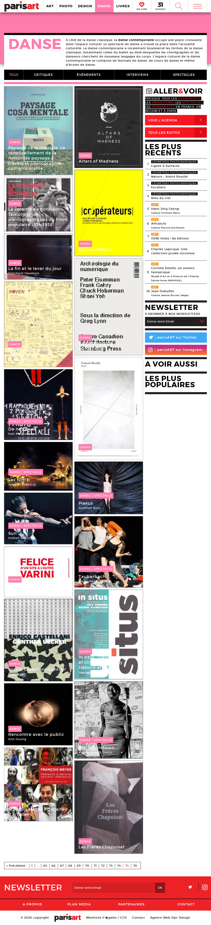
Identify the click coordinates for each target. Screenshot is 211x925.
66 (54, 866)
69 (79, 866)
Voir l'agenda (177, 120)
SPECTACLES (184, 75)
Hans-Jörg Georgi (165, 209)
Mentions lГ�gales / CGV (106, 917)
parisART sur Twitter (171, 338)
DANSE (104, 6)
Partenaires (131, 904)
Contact (186, 904)
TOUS (13, 75)
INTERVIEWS (137, 75)
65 (45, 866)
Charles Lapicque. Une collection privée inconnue (173, 251)
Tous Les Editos (177, 132)
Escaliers (158, 187)
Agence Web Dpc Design (170, 917)
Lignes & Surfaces (165, 166)
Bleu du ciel (161, 198)
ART (50, 6)
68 (70, 866)
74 (119, 866)
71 (95, 866)
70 (87, 866)
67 (62, 866)
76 (135, 866)
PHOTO (66, 6)
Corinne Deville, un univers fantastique (173, 270)
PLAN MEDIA (79, 904)
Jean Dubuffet (162, 291)
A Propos (32, 904)
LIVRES (123, 6)
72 (103, 866)
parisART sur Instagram (175, 349)
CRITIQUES (43, 75)
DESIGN (85, 6)
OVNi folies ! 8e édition (170, 238)
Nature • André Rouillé (169, 176)
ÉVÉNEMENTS (89, 75)
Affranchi (158, 223)
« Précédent (16, 866)
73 (111, 866)
